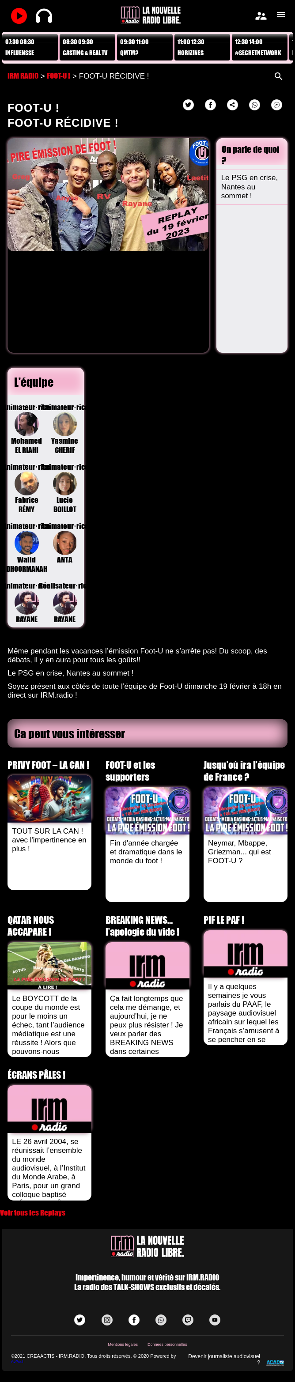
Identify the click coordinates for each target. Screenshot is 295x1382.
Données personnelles (167, 1344)
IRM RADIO (23, 75)
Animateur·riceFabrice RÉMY (26, 488)
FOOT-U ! (58, 75)
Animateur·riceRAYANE (26, 602)
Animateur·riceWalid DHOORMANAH (26, 547)
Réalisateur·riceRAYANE (64, 602)
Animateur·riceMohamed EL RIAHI (26, 429)
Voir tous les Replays (32, 1212)
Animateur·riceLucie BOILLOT (64, 488)
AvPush (18, 1361)
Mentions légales (123, 1344)
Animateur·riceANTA (64, 542)
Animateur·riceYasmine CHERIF (64, 429)
